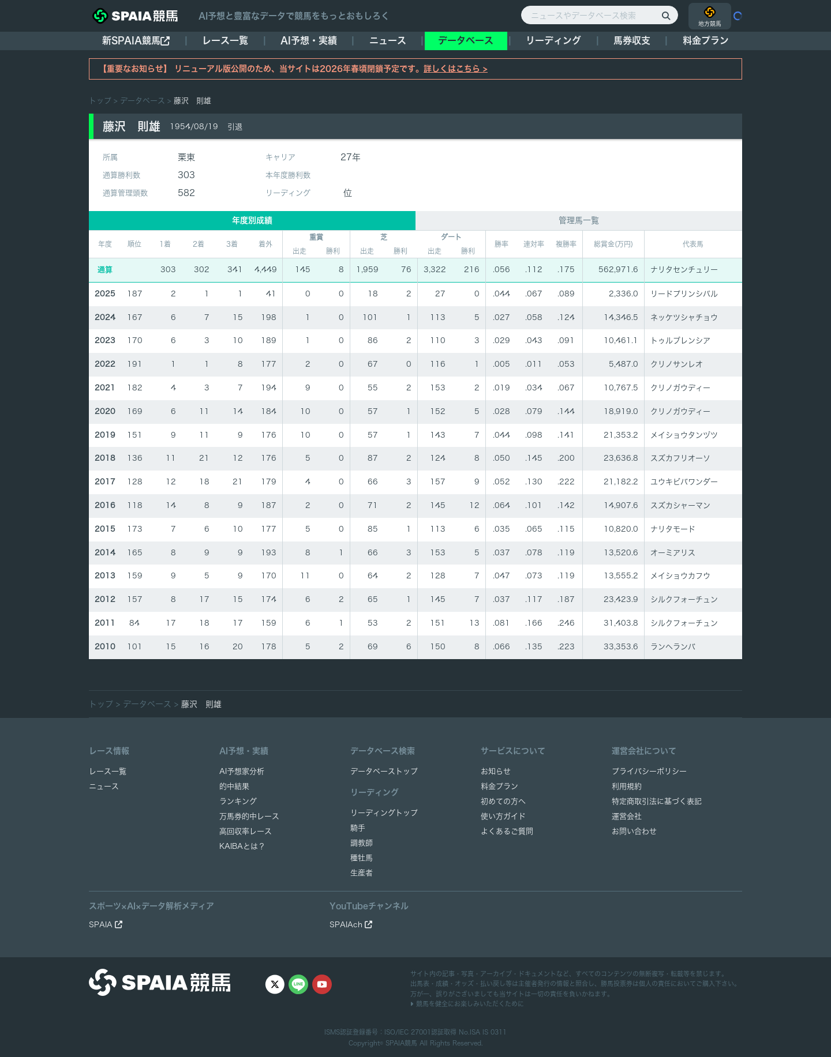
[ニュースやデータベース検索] (599, 15)
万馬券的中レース (249, 816)
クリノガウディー (680, 388)
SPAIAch (351, 924)
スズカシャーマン (680, 505)
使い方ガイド (503, 816)
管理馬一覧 (579, 220)
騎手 (357, 828)
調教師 (361, 843)
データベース (465, 40)
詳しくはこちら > (456, 69)
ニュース (387, 40)
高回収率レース (245, 831)
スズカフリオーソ (680, 458)
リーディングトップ (384, 813)
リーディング (553, 40)
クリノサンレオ (676, 364)
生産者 (361, 873)
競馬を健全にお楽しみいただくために (467, 1003)
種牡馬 (361, 858)
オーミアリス (672, 552)
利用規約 (627, 786)
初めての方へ (503, 801)
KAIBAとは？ (242, 846)
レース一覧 (225, 40)
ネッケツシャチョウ (684, 317)
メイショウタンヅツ (684, 435)
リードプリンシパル (684, 294)
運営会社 (627, 816)
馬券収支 (631, 40)
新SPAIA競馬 (136, 41)
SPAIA (105, 924)
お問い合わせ (634, 831)
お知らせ (496, 771)
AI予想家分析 (241, 771)
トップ (100, 100)
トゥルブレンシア (680, 340)
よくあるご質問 (507, 831)
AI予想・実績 (308, 40)
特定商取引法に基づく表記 (657, 801)
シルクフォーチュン (684, 599)
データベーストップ (384, 771)
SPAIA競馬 (401, 1043)
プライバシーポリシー (649, 771)
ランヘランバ (672, 646)
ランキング (238, 801)
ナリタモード (672, 529)
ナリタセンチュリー (684, 269)
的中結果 (234, 786)
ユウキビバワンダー (684, 482)
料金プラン (499, 786)
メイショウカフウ (680, 576)
